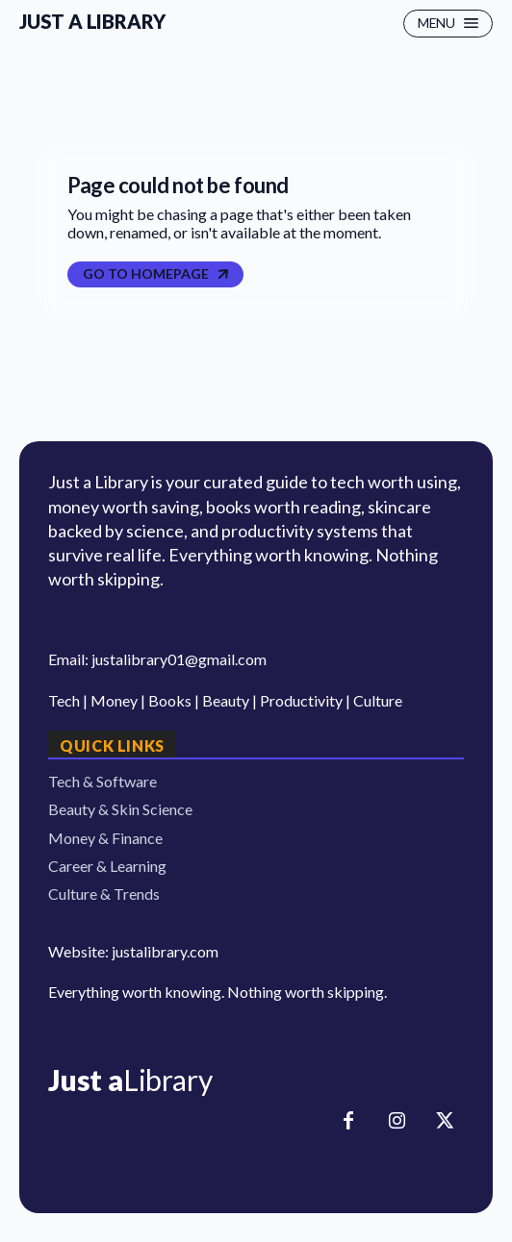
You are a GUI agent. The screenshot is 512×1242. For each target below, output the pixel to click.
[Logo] (256, 1079)
